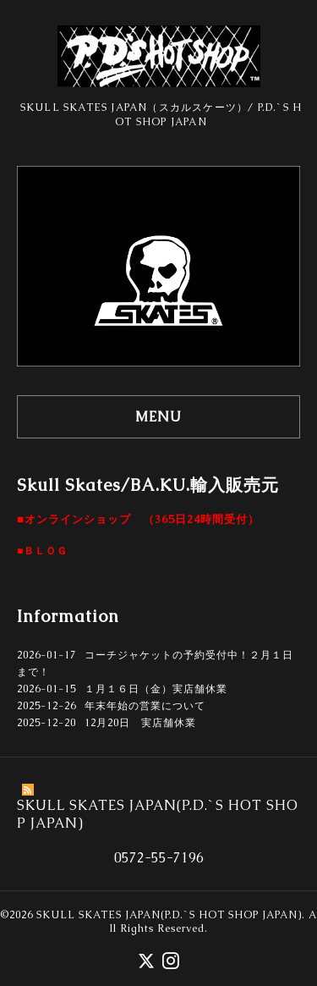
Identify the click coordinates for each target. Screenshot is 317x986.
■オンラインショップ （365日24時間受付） (138, 519)
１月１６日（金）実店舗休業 (156, 689)
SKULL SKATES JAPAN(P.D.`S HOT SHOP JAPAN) (169, 915)
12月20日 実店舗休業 (140, 723)
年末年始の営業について (145, 706)
